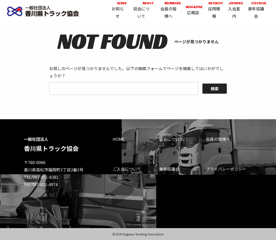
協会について (171, 139)
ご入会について (127, 169)
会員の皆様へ (218, 139)
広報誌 (192, 10)
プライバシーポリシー (226, 169)
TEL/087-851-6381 (41, 177)
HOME (118, 139)
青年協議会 (169, 169)
